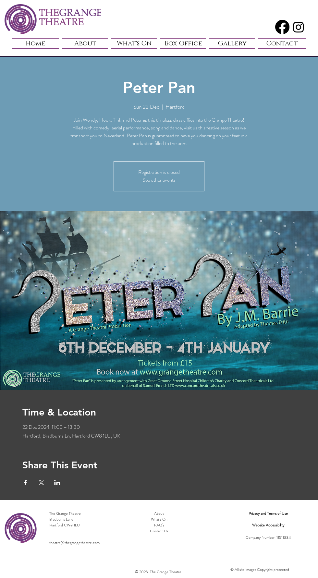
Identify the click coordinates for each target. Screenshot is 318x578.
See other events (159, 180)
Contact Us (159, 531)
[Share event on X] (41, 482)
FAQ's (159, 525)
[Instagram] (298, 27)
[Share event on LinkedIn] (57, 482)
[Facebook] (282, 27)
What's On (159, 519)
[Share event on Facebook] (25, 482)
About (159, 513)
